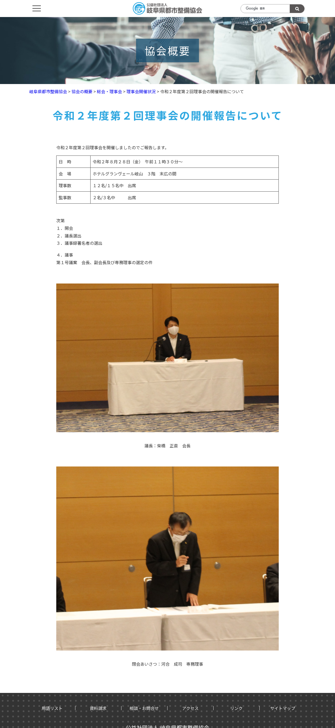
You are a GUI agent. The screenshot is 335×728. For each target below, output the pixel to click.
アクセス (190, 708)
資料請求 (98, 708)
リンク (236, 708)
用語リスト (52, 708)
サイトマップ (282, 708)
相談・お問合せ (144, 708)
